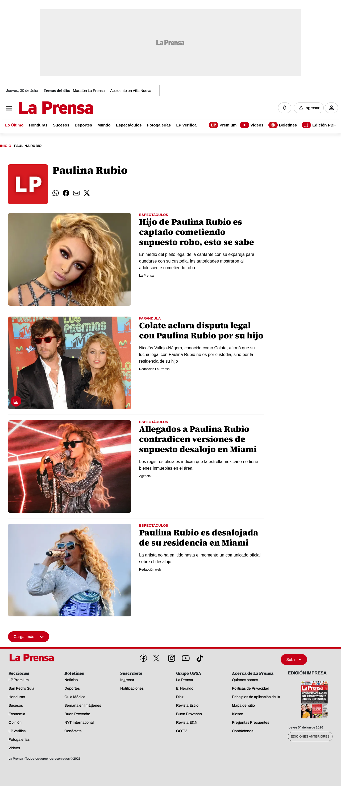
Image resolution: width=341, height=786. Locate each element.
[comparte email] (76, 193)
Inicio (5, 146)
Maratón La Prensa (89, 91)
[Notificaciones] (284, 108)
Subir (294, 659)
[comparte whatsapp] (55, 193)
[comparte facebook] (66, 193)
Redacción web (150, 569)
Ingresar (312, 108)
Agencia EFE (148, 476)
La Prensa (146, 275)
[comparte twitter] (87, 193)
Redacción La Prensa (154, 369)
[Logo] (42, 108)
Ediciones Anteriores (310, 736)
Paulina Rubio (27, 146)
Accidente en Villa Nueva (130, 91)
